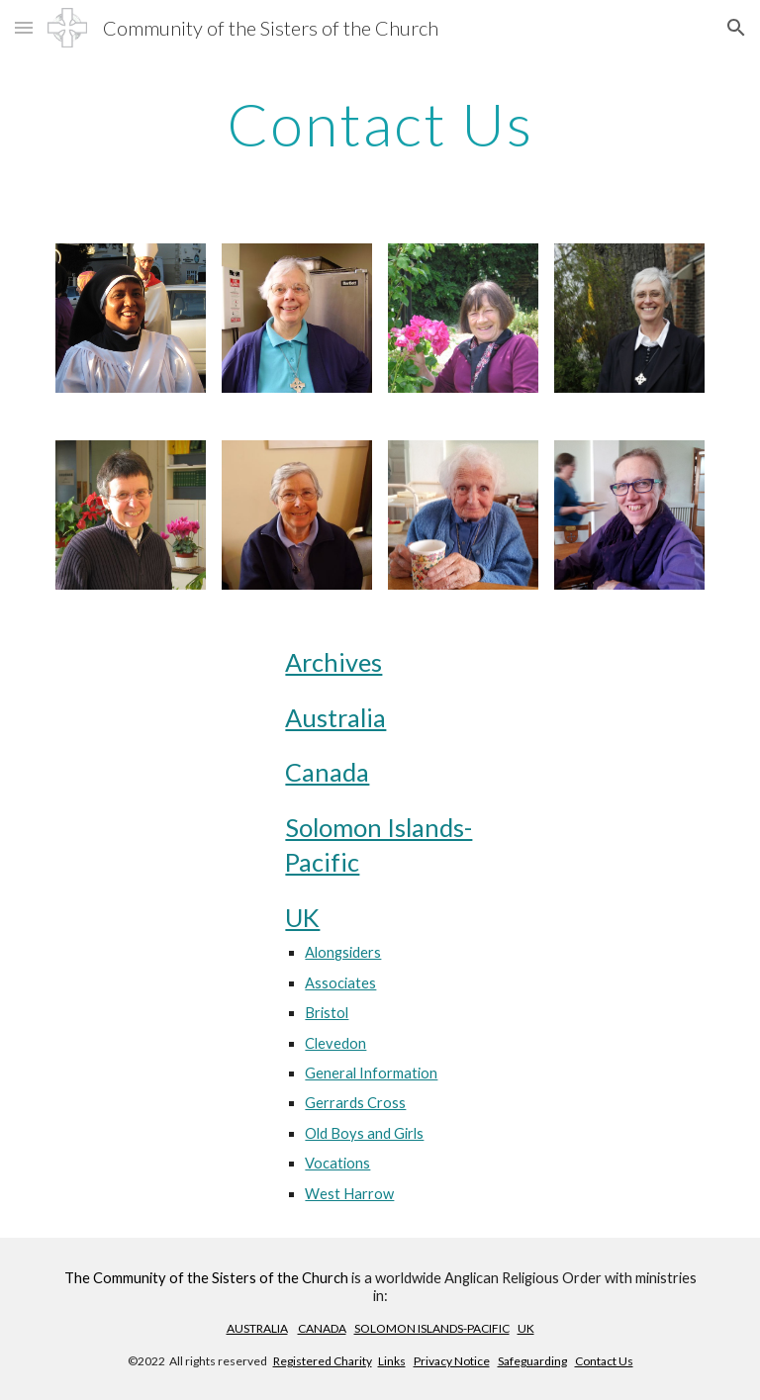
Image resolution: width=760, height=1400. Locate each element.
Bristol (326, 1012)
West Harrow (349, 1193)
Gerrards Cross (355, 1102)
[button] (24, 27)
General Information (371, 1073)
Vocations (337, 1163)
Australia (335, 717)
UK (302, 917)
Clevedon (335, 1043)
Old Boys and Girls (364, 1133)
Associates (340, 983)
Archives (333, 662)
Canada (327, 772)
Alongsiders (343, 952)
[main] (379, 123)
